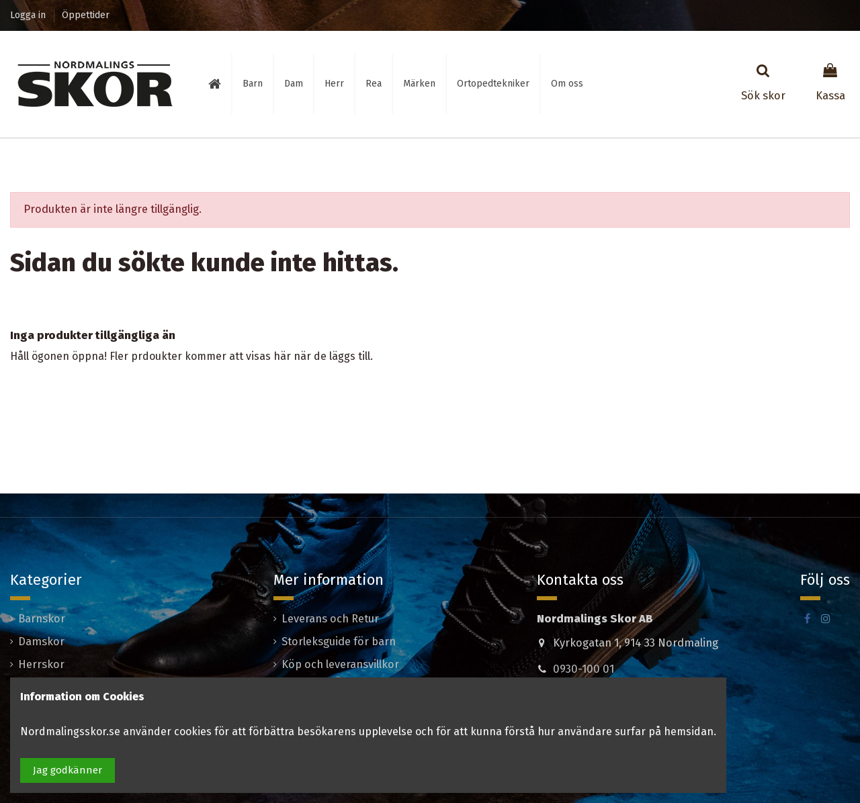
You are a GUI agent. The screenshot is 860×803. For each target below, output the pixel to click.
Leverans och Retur (330, 618)
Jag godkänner (67, 770)
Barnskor (41, 618)
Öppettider (86, 15)
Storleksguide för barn (339, 641)
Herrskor (41, 664)
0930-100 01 (583, 669)
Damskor (41, 641)
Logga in (29, 15)
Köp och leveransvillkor (340, 664)
